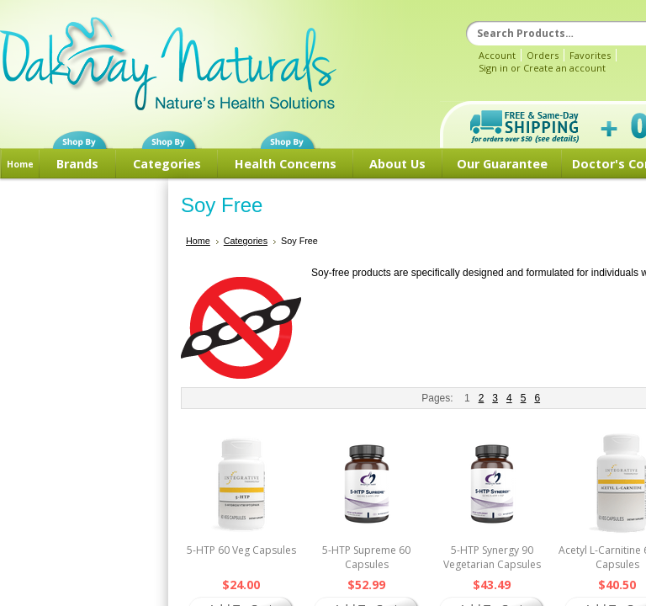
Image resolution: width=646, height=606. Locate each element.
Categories (167, 164)
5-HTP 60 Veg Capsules (241, 550)
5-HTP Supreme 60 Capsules (366, 557)
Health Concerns (285, 164)
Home (20, 164)
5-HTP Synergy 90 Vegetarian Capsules (492, 557)
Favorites (590, 55)
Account (497, 55)
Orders (543, 55)
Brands (77, 164)
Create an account (564, 67)
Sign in (493, 67)
